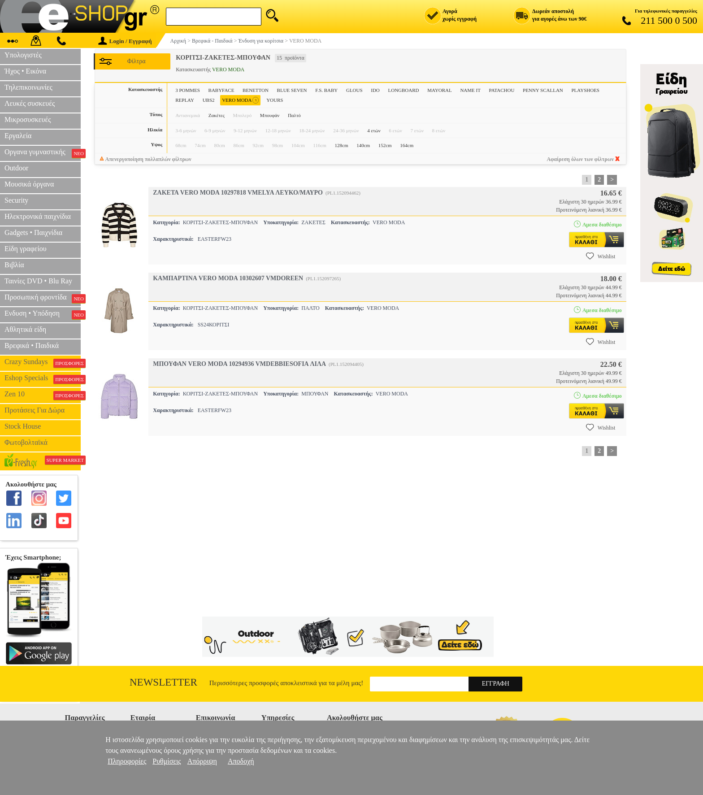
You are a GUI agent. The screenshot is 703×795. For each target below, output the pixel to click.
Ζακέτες (216, 115)
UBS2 (209, 100)
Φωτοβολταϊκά (26, 442)
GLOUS (354, 90)
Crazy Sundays (42, 363)
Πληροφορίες (127, 761)
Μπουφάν (269, 115)
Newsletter (163, 682)
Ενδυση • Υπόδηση (42, 314)
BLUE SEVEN (292, 90)
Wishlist (601, 256)
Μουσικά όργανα (29, 184)
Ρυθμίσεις (166, 761)
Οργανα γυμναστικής (42, 153)
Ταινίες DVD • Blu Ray (38, 281)
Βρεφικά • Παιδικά (31, 345)
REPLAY (184, 100)
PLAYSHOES (585, 90)
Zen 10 (42, 395)
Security (16, 200)
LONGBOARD (403, 90)
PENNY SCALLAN (543, 90)
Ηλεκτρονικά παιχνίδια (37, 216)
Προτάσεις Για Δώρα (34, 410)
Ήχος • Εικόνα (25, 71)
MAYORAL (439, 90)
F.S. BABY (326, 90)
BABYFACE (221, 90)
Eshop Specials (42, 379)
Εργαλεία (17, 135)
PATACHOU (502, 90)
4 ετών (374, 130)
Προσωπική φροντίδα (42, 298)
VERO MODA (240, 100)
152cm (385, 145)
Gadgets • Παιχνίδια (33, 232)
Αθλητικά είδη (25, 329)
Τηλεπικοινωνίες (28, 87)
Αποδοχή (241, 761)
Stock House (22, 426)
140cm (363, 145)
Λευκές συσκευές (29, 103)
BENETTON (256, 90)
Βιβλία (14, 265)
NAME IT (470, 90)
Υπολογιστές (23, 55)
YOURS (274, 100)
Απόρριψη (202, 761)
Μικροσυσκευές (27, 119)
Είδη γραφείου (25, 248)
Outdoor (16, 168)
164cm (406, 145)
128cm (341, 145)
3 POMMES (187, 90)
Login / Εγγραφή (125, 41)
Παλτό (294, 115)
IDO (375, 90)
